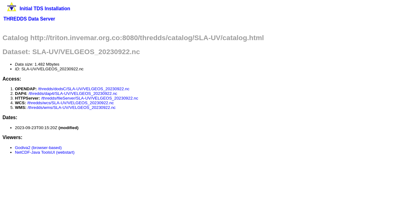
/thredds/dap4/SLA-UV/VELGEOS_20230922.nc (73, 93)
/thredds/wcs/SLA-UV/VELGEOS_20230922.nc (70, 102)
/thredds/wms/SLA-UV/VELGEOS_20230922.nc (72, 107)
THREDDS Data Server (29, 18)
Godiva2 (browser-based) (38, 147)
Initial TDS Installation (45, 8)
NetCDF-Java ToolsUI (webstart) (45, 152)
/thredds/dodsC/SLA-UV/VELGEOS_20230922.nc (83, 88)
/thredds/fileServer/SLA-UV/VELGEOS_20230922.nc (89, 98)
